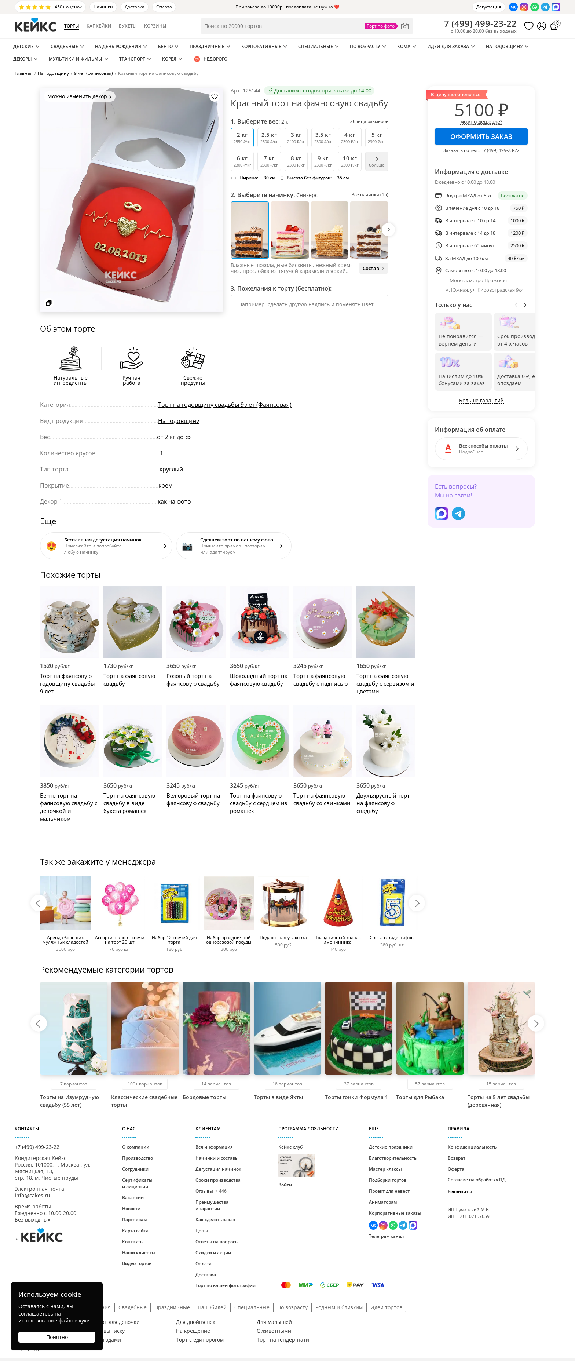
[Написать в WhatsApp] (534, 7)
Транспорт (132, 59)
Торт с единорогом (200, 1339)
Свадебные (64, 46)
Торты (71, 26)
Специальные (315, 46)
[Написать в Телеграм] (545, 7)
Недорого (210, 59)
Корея (169, 59)
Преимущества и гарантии (211, 1205)
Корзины (155, 26)
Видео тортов (136, 1263)
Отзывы (211, 1191)
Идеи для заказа (448, 46)
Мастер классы (385, 1169)
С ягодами (108, 1339)
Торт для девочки (117, 1322)
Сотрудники (135, 1169)
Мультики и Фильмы (75, 59)
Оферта (456, 1169)
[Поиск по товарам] (307, 26)
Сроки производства (218, 1180)
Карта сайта (135, 1230)
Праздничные (207, 46)
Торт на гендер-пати (283, 1339)
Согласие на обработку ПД (477, 1179)
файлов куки (74, 1320)
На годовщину (504, 46)
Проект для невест (389, 1191)
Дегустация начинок (218, 1169)
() (480, 23)
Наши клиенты (138, 1252)
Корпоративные (261, 46)
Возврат (456, 1158)
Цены (201, 1230)
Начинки (103, 7)
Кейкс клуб (296, 1160)
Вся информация (214, 1147)
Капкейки (99, 26)
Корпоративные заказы (395, 1213)
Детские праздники (391, 1147)
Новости (131, 1208)
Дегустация (488, 7)
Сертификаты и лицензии (137, 1183)
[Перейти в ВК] (513, 7)
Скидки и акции (213, 1252)
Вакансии (133, 1197)
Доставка (134, 7)
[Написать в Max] (556, 7)
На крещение (193, 1330)
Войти (285, 1185)
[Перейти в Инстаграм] (524, 7)
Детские (23, 46)
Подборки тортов (387, 1180)
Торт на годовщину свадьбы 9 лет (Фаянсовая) (225, 405)
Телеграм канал (386, 1236)
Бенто (165, 46)
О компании (135, 1147)
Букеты (128, 26)
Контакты (133, 1241)
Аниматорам (383, 1202)
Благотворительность (393, 1158)
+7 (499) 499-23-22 (500, 150)
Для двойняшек (195, 1322)
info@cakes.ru (32, 1195)
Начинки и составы (217, 1158)
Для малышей (274, 1322)
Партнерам (134, 1219)
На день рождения (118, 46)
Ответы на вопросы (217, 1241)
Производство (137, 1158)
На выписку (110, 1330)
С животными (274, 1330)
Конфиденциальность (472, 1147)
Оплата (164, 7)
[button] (388, 229)
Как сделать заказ (215, 1219)
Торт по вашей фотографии (225, 1285)
